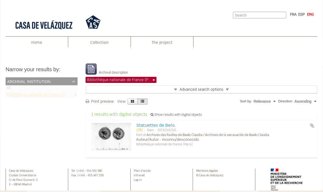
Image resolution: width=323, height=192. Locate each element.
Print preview (100, 101)
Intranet (139, 175)
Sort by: (246, 101)
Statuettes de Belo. (156, 125)
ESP (301, 14)
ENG (310, 14)
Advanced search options (201, 89)
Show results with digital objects (176, 115)
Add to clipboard (312, 125)
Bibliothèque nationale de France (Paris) (39, 95)
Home (36, 42)
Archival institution (28, 81)
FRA (293, 14)
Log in (138, 180)
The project (162, 42)
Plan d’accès (142, 171)
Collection (99, 42)
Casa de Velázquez (21, 171)
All (9, 89)
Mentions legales (207, 171)
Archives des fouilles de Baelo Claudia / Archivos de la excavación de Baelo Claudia (208, 135)
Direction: (285, 101)
